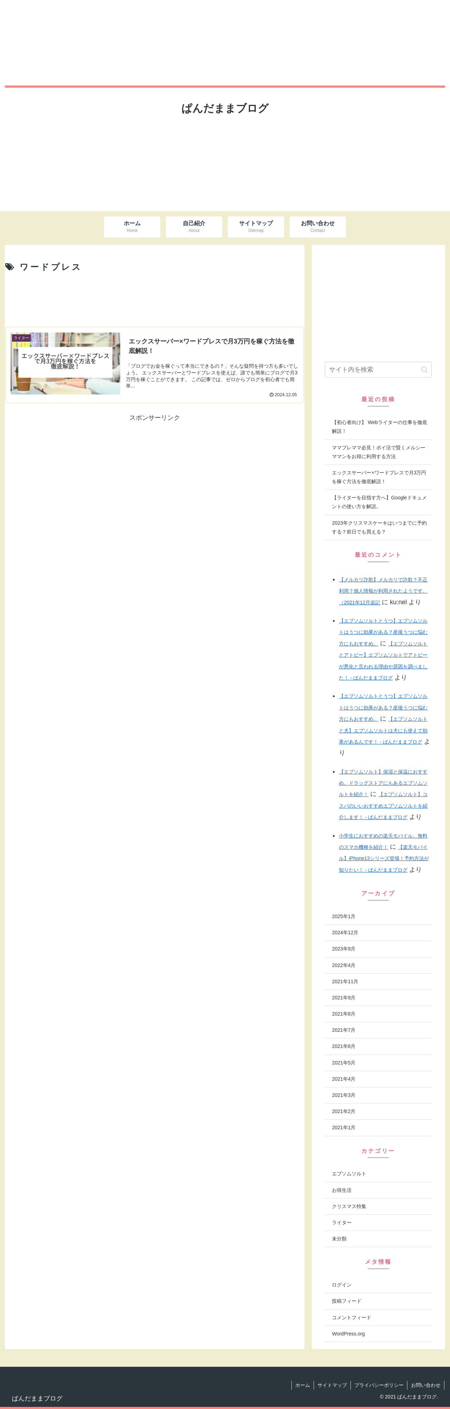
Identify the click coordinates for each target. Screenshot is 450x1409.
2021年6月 (343, 1046)
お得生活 (342, 1190)
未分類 (339, 1238)
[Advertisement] (154, 299)
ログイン (342, 1285)
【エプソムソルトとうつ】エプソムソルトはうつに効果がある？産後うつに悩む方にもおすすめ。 (383, 632)
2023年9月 (343, 949)
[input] (378, 370)
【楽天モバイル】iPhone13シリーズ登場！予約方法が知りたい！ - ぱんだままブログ (384, 858)
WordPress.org (348, 1334)
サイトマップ (332, 1385)
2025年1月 (343, 916)
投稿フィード (346, 1301)
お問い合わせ (426, 1385)
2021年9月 (343, 997)
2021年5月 (343, 1063)
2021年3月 (343, 1095)
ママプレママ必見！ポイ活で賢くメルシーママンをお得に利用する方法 (378, 452)
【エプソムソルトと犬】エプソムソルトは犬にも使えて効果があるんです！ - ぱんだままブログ (383, 730)
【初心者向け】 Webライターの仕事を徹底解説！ (379, 426)
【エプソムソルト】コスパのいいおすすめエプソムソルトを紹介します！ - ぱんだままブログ (383, 805)
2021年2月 (343, 1111)
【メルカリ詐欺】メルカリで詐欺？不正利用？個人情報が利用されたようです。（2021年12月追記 (383, 591)
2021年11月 (345, 981)
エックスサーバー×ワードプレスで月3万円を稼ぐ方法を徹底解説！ (379, 477)
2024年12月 (345, 932)
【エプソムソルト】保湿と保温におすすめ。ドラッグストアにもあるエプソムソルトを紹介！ (383, 783)
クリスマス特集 (349, 1206)
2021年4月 (343, 1079)
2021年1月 (343, 1127)
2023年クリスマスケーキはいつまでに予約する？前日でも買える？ (379, 527)
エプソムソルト (349, 1173)
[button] (424, 370)
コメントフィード (351, 1317)
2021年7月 (343, 1030)
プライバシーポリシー (379, 1385)
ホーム (302, 1385)
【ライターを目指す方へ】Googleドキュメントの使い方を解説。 (379, 502)
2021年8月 (343, 1014)
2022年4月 (343, 965)
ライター (342, 1222)
